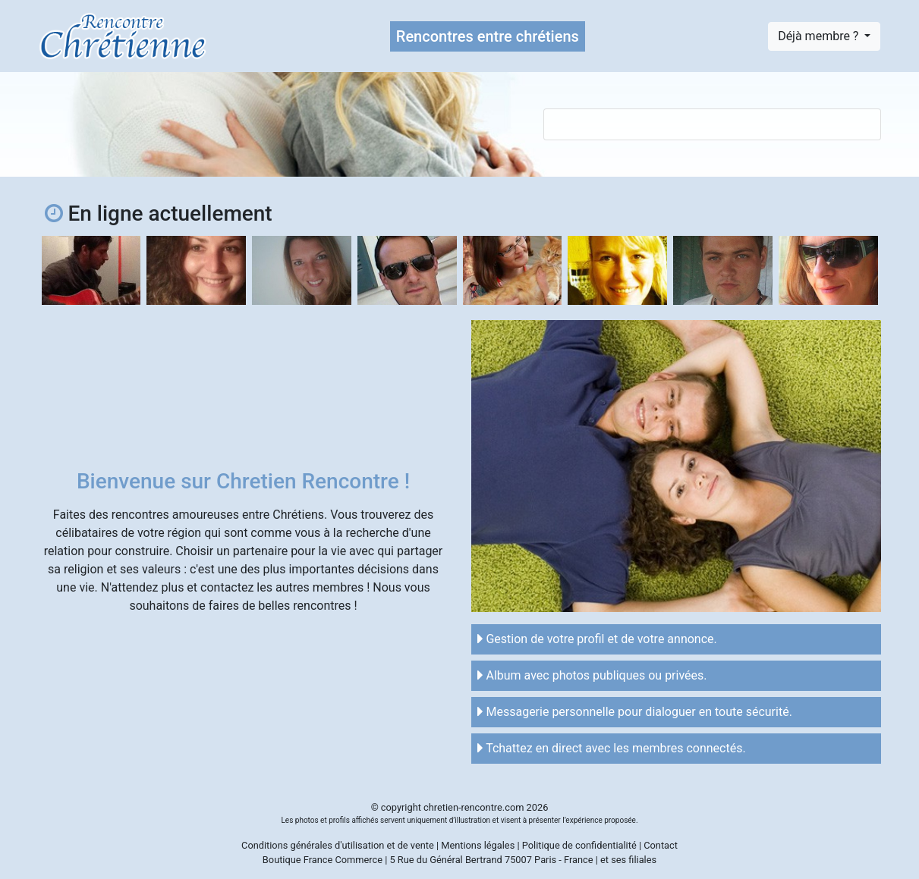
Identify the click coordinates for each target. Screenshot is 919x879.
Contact (661, 845)
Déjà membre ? (819, 36)
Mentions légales (478, 845)
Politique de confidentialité (579, 845)
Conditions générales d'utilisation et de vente (337, 845)
